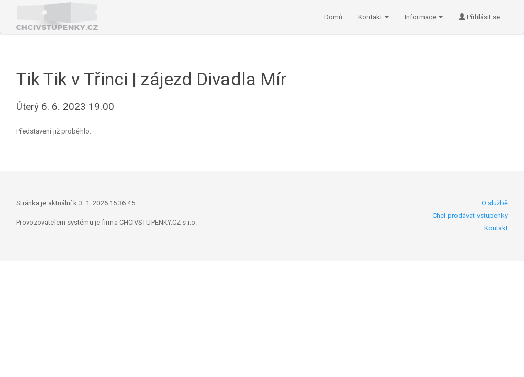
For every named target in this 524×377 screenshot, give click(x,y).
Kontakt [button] (373, 17)
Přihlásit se (479, 17)
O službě (495, 203)
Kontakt (496, 228)
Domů (333, 17)
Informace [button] (424, 17)
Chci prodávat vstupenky (470, 215)
